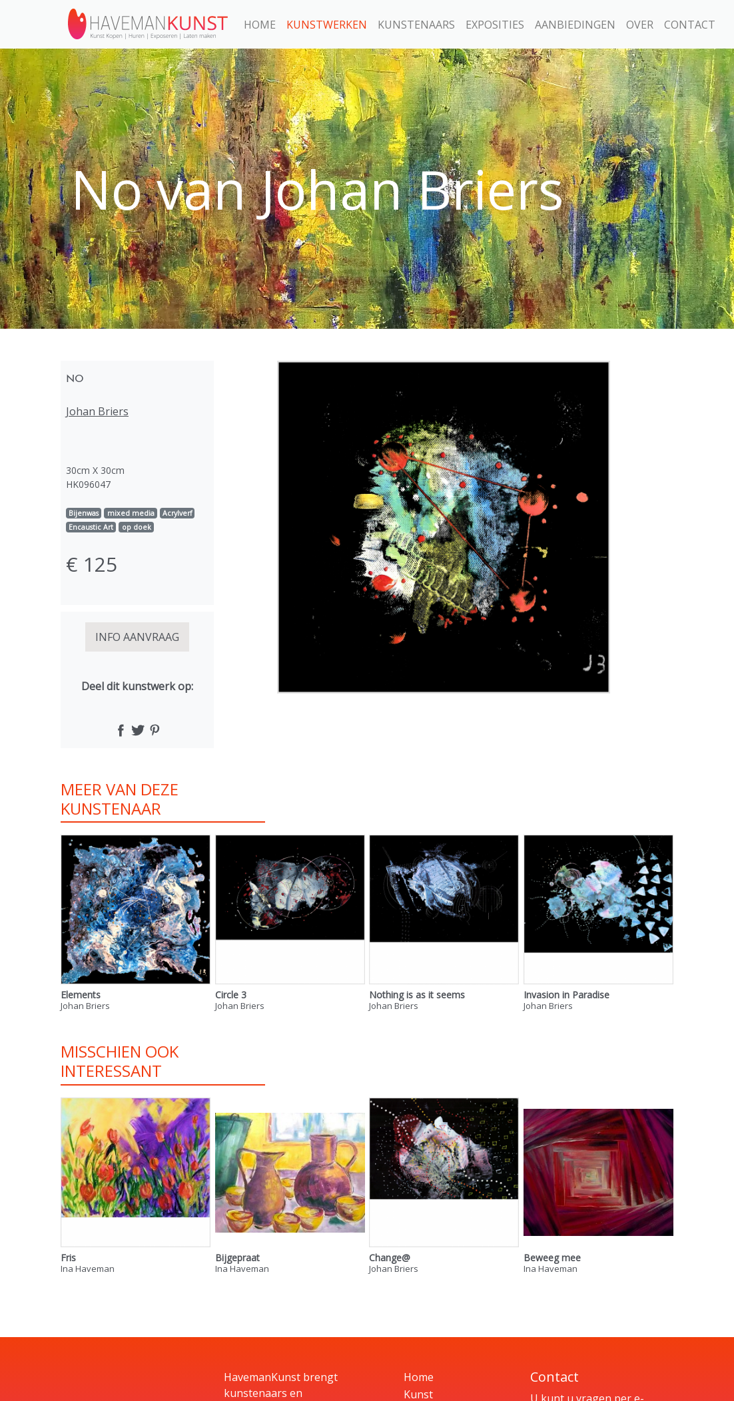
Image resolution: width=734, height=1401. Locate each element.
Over (639, 24)
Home (260, 24)
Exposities (495, 24)
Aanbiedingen (575, 24)
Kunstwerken (326, 24)
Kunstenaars (416, 24)
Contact (689, 24)
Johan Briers (97, 411)
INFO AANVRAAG (137, 637)
